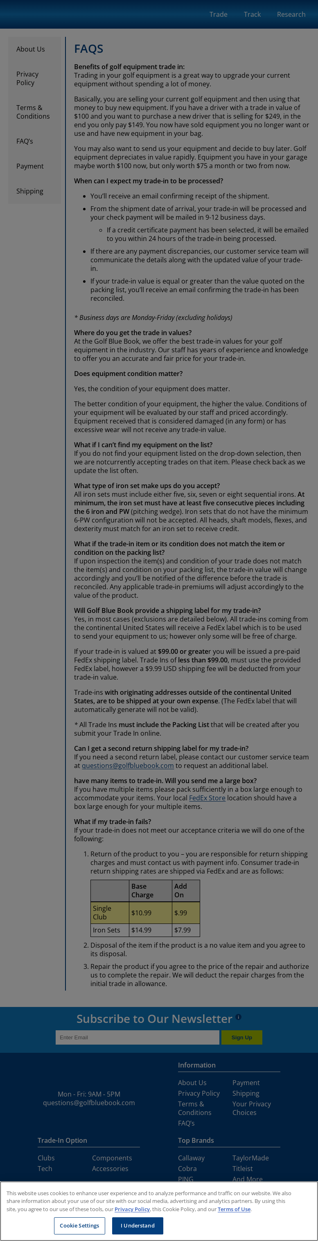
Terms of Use (234, 1209)
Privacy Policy (132, 1209)
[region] (159, 1211)
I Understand (138, 1225)
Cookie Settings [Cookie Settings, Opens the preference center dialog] (79, 1225)
